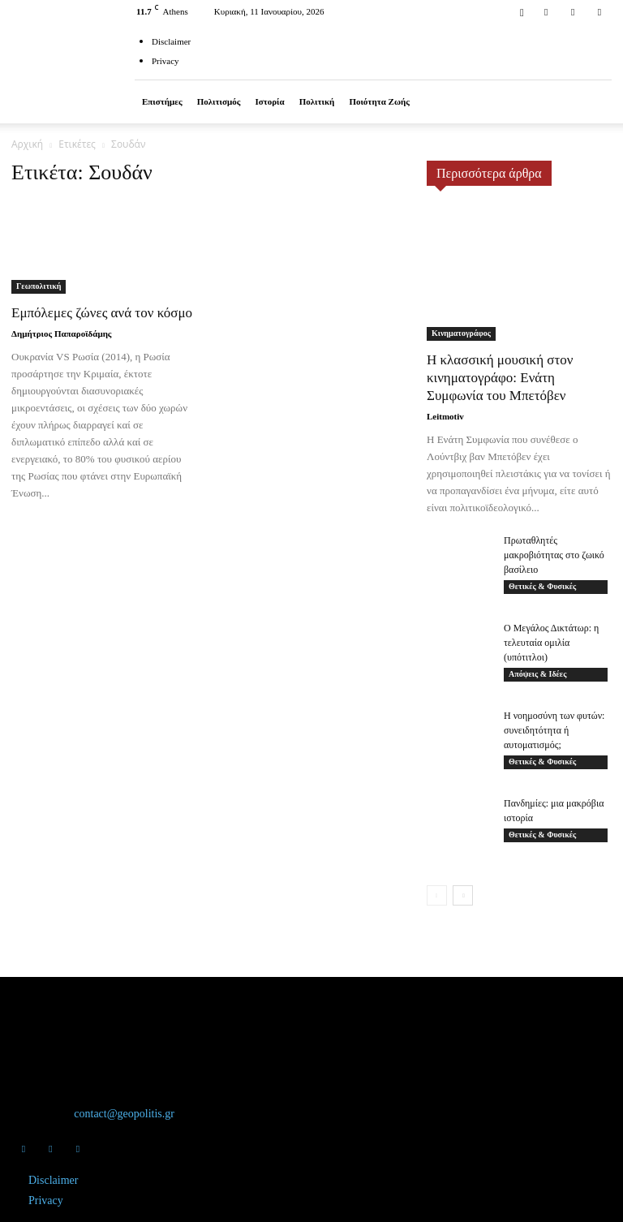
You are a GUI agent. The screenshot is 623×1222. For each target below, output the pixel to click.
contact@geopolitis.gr (124, 1114)
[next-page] (463, 895)
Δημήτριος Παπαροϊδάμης (61, 333)
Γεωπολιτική (38, 286)
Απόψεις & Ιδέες (537, 673)
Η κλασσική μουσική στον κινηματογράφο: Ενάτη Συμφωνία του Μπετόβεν (500, 377)
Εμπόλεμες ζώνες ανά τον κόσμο (101, 313)
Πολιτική (317, 101)
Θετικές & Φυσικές (542, 586)
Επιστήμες (162, 101)
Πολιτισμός (219, 101)
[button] (521, 11)
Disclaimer (171, 41)
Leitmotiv (445, 416)
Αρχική (27, 144)
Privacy (165, 61)
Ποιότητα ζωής (379, 101)
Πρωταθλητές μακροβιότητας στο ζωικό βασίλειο (554, 555)
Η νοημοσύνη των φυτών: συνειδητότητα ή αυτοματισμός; (554, 730)
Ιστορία (269, 101)
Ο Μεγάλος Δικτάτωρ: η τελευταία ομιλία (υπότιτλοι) (551, 642)
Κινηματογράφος (461, 333)
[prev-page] (437, 895)
